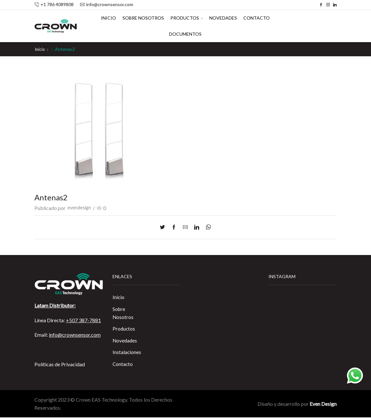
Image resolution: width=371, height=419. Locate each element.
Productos (186, 18)
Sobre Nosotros (143, 18)
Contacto (256, 18)
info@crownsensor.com (75, 335)
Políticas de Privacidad (59, 364)
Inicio (108, 18)
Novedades (223, 18)
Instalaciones (127, 354)
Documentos (185, 34)
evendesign (80, 208)
